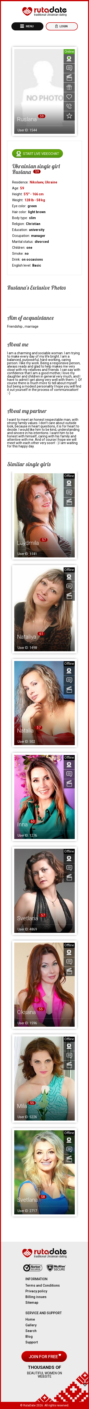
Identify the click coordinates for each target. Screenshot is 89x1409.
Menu (29, 26)
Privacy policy (36, 1291)
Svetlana (27, 918)
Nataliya (26, 636)
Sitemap (31, 1302)
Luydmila (28, 543)
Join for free (44, 1356)
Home (30, 1319)
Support (31, 1342)
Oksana (26, 1012)
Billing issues (36, 1297)
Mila (22, 1106)
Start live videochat (41, 154)
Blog (29, 1336)
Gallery (31, 1325)
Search (31, 1331)
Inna (22, 824)
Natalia (25, 730)
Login (63, 26)
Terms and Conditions (42, 1285)
